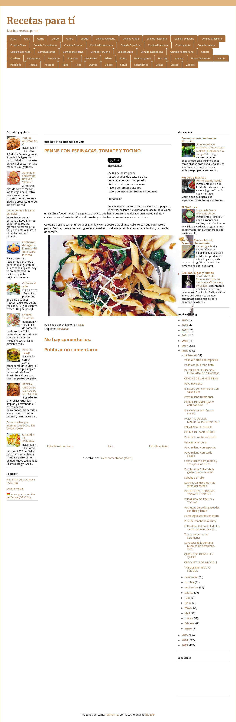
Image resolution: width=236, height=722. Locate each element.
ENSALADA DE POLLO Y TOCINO (199, 500)
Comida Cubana (73, 45)
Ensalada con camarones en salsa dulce (201, 390)
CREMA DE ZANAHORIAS (199, 432)
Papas (221, 58)
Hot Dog (162, 58)
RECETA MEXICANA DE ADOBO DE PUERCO (29, 388)
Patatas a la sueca (195, 442)
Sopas (159, 64)
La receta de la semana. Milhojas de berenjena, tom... (199, 546)
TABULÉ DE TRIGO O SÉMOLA (197, 569)
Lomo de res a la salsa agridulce (20, 212)
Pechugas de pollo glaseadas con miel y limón (202, 509)
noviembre (192, 577)
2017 (185, 345)
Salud (123, 64)
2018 (185, 340)
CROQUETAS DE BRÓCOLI (200, 562)
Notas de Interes (200, 58)
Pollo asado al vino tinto (199, 365)
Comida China (18, 45)
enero (189, 628)
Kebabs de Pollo (194, 477)
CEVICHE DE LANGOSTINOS (201, 378)
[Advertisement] (118, 100)
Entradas (73, 58)
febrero (190, 623)
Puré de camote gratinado (200, 437)
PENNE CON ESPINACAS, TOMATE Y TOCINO (199, 492)
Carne (40, 38)
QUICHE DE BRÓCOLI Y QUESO (198, 555)
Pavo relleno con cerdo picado (198, 454)
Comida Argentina (157, 38)
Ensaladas (54, 58)
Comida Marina (46, 51)
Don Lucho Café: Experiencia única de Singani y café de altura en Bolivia (209, 280)
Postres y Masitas (194, 177)
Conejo (205, 51)
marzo (189, 618)
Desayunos (33, 58)
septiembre (192, 587)
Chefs (69, 38)
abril (188, 613)
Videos (175, 64)
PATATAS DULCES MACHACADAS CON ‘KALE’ (202, 420)
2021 (185, 335)
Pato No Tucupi (27, 351)
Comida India (182, 45)
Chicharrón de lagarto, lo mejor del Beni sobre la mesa (29, 248)
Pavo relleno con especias (200, 447)
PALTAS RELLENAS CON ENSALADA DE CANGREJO (201, 371)
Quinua (93, 64)
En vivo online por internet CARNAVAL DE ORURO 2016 (21, 425)
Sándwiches (141, 64)
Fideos (108, 58)
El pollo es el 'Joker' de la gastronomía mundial (199, 470)
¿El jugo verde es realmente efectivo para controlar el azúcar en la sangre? (210, 149)
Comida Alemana (105, 38)
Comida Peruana (100, 51)
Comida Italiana (206, 45)
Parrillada (15, 64)
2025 (185, 320)
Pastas (33, 64)
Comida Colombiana (45, 45)
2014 (185, 640)
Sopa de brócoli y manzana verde (206, 212)
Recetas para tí (41, 21)
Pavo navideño (193, 383)
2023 (185, 325)
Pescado (49, 64)
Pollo (78, 64)
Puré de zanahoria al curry (200, 521)
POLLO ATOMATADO (29, 141)
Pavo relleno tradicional (198, 397)
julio (188, 598)
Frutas (123, 58)
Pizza (65, 64)
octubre (190, 582)
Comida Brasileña (212, 38)
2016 (185, 351)
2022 (185, 330)
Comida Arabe (131, 38)
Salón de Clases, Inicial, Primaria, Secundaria (197, 241)
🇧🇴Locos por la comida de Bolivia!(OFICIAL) (21, 495)
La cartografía (204, 246)
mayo (188, 608)
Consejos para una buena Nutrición (199, 139)
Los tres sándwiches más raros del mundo (199, 484)
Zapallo (190, 64)
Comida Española (131, 45)
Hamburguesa (142, 58)
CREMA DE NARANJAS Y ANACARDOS (199, 403)
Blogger (150, 714)
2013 (185, 645)
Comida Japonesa (20, 51)
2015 (185, 635)
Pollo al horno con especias (201, 360)
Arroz (13, 38)
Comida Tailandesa (152, 51)
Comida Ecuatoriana (101, 45)
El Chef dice (189, 207)
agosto (189, 592)
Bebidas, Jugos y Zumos (198, 273)
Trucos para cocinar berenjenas (196, 536)
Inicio (111, 446)
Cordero (15, 58)
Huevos (179, 58)
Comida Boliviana (184, 38)
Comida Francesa (158, 45)
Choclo (84, 38)
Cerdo (55, 38)
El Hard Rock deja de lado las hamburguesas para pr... (202, 527)
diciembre (191, 355)
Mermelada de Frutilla (209, 180)
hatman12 (112, 714)
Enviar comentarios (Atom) (116, 458)
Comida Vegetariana (182, 51)
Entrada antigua (158, 446)
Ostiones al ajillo (29, 284)
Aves (27, 38)
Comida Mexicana (73, 51)
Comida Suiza (125, 51)
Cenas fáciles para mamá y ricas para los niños (200, 462)
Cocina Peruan (15, 488)
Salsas (109, 64)
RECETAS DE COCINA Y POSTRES (21, 481)
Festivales (91, 58)
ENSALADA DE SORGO (198, 427)
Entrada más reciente (60, 446)
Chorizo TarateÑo (28, 316)
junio (188, 603)
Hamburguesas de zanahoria (201, 516)
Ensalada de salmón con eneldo (199, 412)
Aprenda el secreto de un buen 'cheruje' (28, 177)
